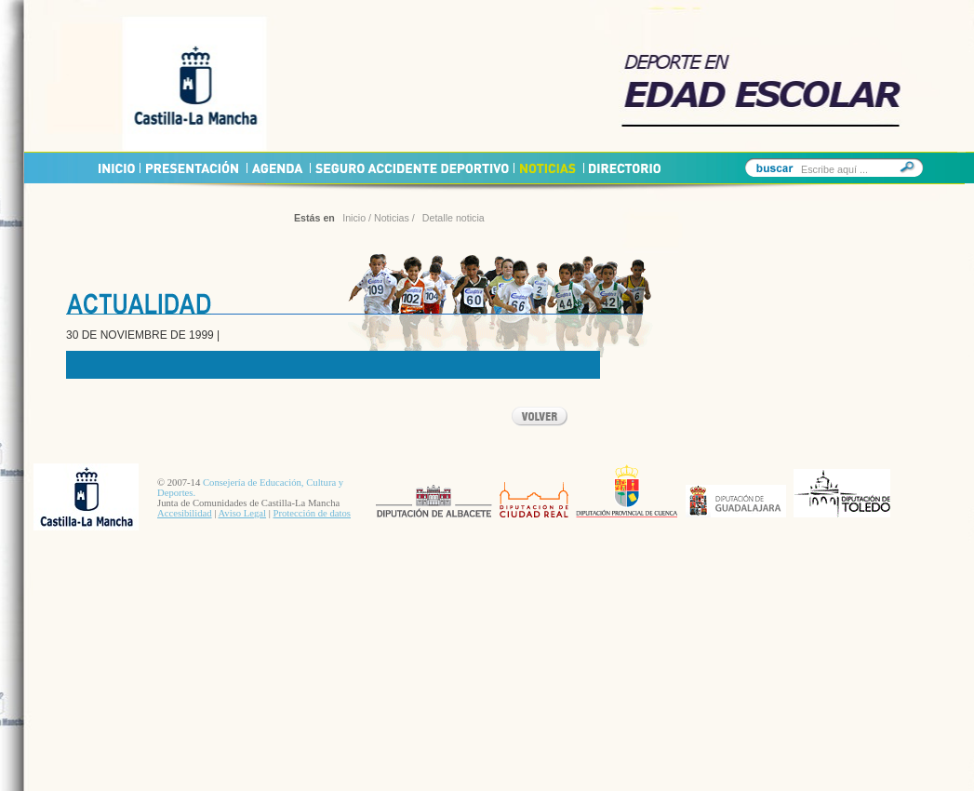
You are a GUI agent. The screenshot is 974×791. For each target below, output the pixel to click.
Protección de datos (312, 513)
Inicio (354, 217)
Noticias (391, 217)
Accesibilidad (184, 513)
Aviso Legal (242, 513)
